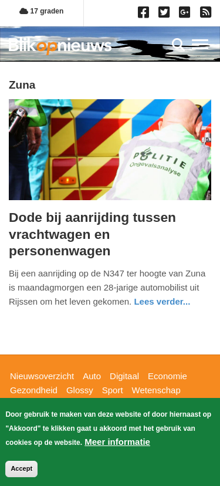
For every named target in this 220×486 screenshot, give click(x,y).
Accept (21, 470)
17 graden (41, 11)
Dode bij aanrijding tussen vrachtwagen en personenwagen (92, 234)
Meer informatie (117, 443)
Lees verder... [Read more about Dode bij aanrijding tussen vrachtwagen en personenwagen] (162, 301)
